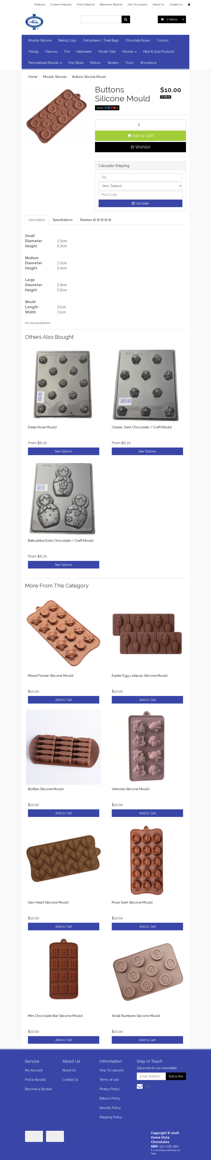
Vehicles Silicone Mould (130, 789)
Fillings (33, 51)
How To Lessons (137, 4)
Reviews (95, 220)
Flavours (51, 51)
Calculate (140, 203)
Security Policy (110, 1108)
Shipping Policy (110, 1117)
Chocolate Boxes (137, 40)
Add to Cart (140, 135)
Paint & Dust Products (158, 51)
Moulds (129, 51)
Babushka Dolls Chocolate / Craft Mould (60, 541)
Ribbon (95, 63)
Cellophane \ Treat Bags (101, 40)
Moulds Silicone (40, 40)
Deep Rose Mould (42, 427)
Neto (153, 1153)
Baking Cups (67, 40)
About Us (158, 4)
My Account (33, 1070)
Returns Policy (109, 1098)
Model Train (107, 51)
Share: (107, 107)
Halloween (84, 51)
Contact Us (176, 4)
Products (39, 4)
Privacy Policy (109, 1089)
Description (37, 220)
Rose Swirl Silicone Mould (132, 902)
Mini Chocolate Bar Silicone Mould (55, 1016)
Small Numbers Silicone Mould (136, 1016)
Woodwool (148, 63)
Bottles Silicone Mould (45, 789)
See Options (63, 451)
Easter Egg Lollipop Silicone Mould (139, 676)
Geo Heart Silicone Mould (48, 902)
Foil (67, 51)
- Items (169, 19)
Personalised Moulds (45, 63)
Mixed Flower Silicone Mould (50, 676)
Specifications (63, 220)
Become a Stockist (111, 4)
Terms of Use (109, 1079)
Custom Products (61, 4)
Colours (163, 40)
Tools (129, 63)
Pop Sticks (76, 63)
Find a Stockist (86, 4)
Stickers (113, 63)
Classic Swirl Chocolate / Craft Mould (142, 427)
